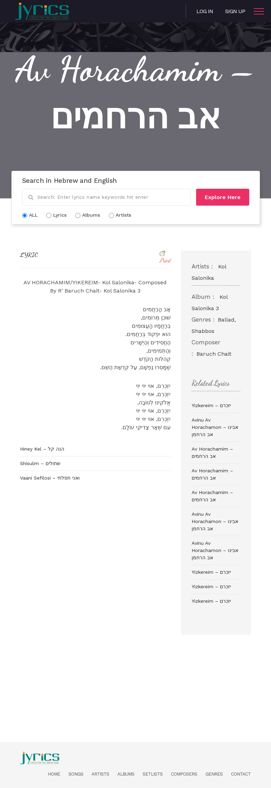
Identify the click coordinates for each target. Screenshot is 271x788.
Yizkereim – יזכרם (211, 405)
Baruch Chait (213, 354)
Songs (75, 774)
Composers (184, 774)
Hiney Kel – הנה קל (42, 449)
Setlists (153, 774)
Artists (100, 774)
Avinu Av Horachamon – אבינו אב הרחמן (215, 427)
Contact (241, 774)
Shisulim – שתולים (40, 463)
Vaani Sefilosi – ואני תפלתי (50, 478)
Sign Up (235, 11)
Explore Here (223, 197)
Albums (125, 774)
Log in (204, 11)
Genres (214, 774)
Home (54, 774)
